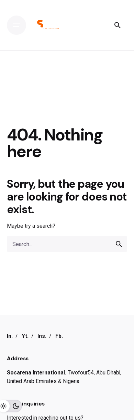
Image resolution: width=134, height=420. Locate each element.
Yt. (25, 336)
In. (10, 336)
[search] (119, 244)
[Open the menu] (16, 25)
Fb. (59, 336)
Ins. (41, 336)
